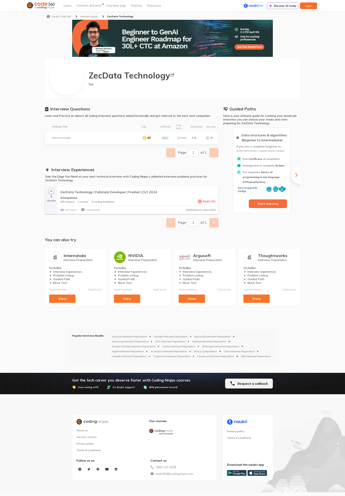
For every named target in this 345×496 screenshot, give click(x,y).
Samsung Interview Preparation (130, 341)
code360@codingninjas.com (174, 474)
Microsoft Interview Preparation (212, 336)
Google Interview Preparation (171, 336)
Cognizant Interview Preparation (172, 356)
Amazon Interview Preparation (129, 336)
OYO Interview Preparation (170, 341)
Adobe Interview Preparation (178, 346)
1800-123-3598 (165, 467)
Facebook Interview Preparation (215, 356)
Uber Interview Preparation (239, 351)
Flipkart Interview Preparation (209, 341)
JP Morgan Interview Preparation (220, 346)
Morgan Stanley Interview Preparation (133, 346)
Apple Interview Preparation (128, 351)
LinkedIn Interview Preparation (129, 356)
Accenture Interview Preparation (169, 351)
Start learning (268, 204)
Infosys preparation (205, 351)
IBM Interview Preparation (256, 356)
